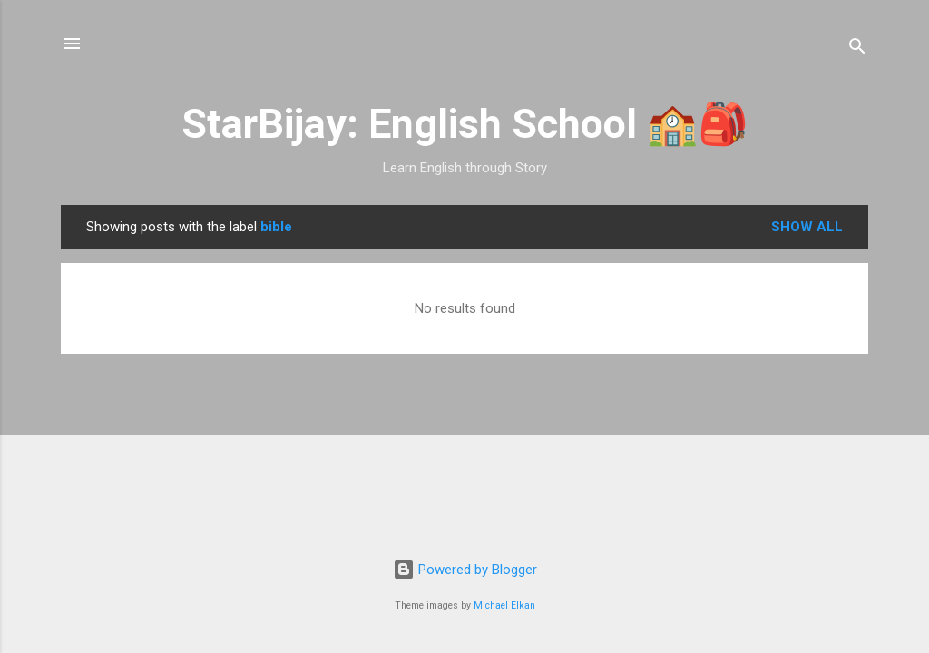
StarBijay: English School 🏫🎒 (464, 124)
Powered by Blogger (465, 569)
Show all (807, 227)
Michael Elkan (504, 605)
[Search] (857, 49)
